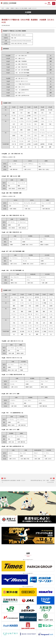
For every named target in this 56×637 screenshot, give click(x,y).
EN (46, 3)
